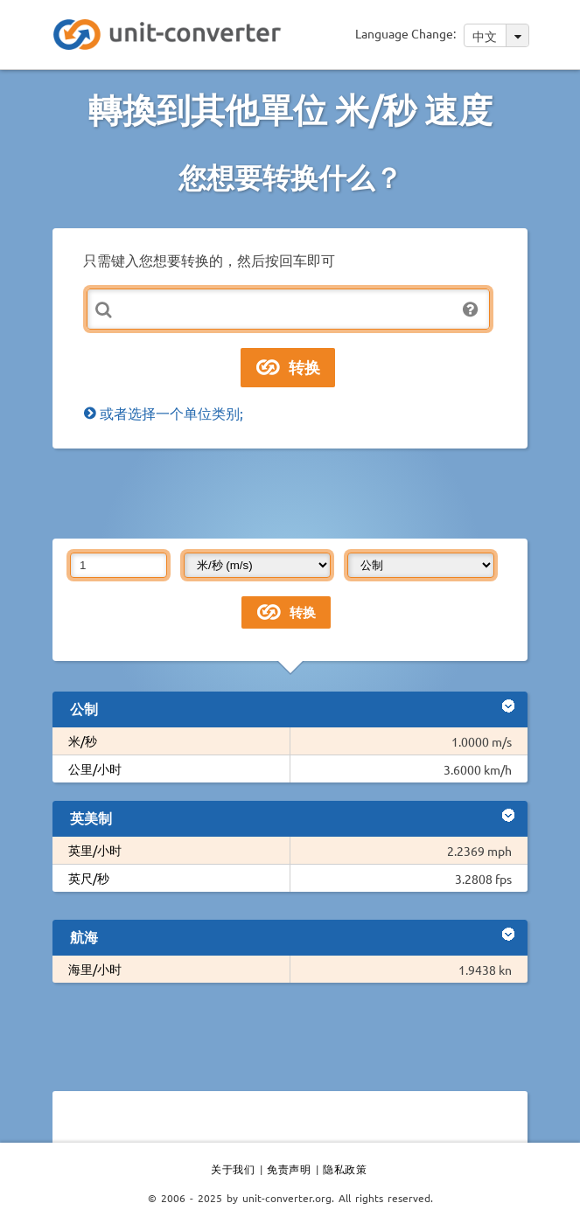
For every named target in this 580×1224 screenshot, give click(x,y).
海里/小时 (95, 969)
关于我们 (233, 1169)
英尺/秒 (88, 878)
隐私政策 (345, 1169)
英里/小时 (95, 850)
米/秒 (82, 740)
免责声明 (289, 1169)
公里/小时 (95, 768)
